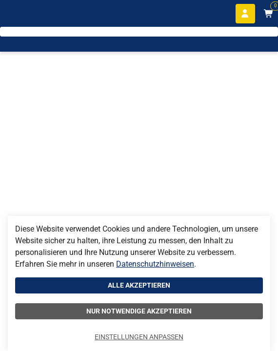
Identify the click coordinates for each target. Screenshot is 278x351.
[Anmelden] (245, 13)
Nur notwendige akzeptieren (139, 311)
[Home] (37, 39)
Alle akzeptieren (139, 285)
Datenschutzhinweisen (155, 264)
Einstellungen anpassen (139, 337)
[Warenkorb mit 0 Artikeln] (268, 13)
